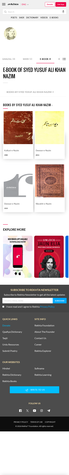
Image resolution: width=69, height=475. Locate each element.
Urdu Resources (10, 344)
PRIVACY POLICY (21, 422)
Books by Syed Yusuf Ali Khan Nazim (30, 91)
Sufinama (39, 368)
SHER (21, 17)
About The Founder (44, 332)
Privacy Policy (47, 306)
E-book (45, 58)
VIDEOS (44, 17)
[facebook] (20, 410)
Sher (27, 58)
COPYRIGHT (50, 422)
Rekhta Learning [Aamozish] (42, 375)
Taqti (5, 338)
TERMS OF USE (36, 422)
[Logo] (13, 4)
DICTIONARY (32, 17)
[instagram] (41, 410)
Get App (60, 4)
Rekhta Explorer (42, 351)
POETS (14, 17)
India (42, 44)
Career (38, 344)
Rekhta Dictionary (11, 375)
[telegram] (48, 410)
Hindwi (6, 368)
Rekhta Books (9, 381)
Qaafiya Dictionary (12, 332)
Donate (50, 4)
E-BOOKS (54, 17)
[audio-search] (63, 11)
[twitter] (27, 410)
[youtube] (34, 410)
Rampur (36, 44)
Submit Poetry (9, 351)
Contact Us (40, 338)
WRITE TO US (34, 390)
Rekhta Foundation (44, 325)
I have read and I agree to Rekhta (28, 306)
